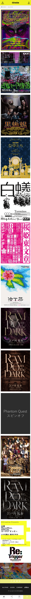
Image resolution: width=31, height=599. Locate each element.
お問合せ (26, 587)
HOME (4, 6)
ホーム (4, 597)
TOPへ (27, 597)
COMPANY (19, 587)
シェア (12, 597)
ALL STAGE (10, 7)
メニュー (19, 597)
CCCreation (15, 3)
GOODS (12, 587)
